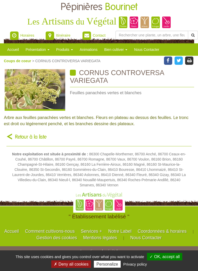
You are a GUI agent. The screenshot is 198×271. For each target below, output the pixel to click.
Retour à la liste (31, 137)
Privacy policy (135, 264)
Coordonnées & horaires (162, 231)
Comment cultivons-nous (50, 231)
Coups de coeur (18, 61)
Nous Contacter (146, 49)
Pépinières (99, 7)
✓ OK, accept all (165, 256)
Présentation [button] (38, 49)
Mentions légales (100, 237)
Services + (91, 231)
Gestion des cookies (56, 237)
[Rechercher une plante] (152, 35)
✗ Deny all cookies (71, 264)
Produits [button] (64, 49)
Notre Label (119, 231)
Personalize (107, 264)
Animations (88, 49)
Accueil (13, 49)
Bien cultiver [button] (115, 49)
